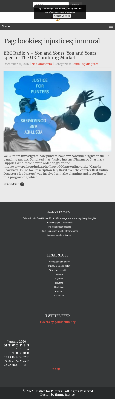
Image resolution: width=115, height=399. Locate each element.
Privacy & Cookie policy (59, 266)
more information (67, 12)
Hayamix (59, 283)
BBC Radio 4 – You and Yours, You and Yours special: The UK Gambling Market (50, 55)
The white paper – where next (59, 222)
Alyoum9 (59, 278)
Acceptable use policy (59, 262)
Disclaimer (59, 287)
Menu (6, 26)
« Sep (56, 368)
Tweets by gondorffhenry (57, 322)
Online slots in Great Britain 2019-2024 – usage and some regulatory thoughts (59, 218)
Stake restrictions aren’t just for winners (59, 231)
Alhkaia (59, 274)
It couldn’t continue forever (59, 235)
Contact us (59, 295)
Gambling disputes (85, 64)
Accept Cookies (62, 16)
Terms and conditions (59, 270)
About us (59, 291)
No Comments (42, 64)
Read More (14, 184)
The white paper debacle (59, 227)
